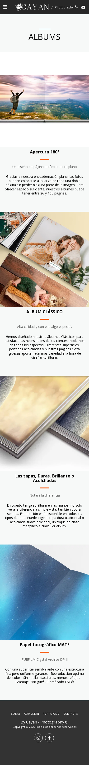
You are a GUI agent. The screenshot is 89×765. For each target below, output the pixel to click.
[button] (5, 7)
